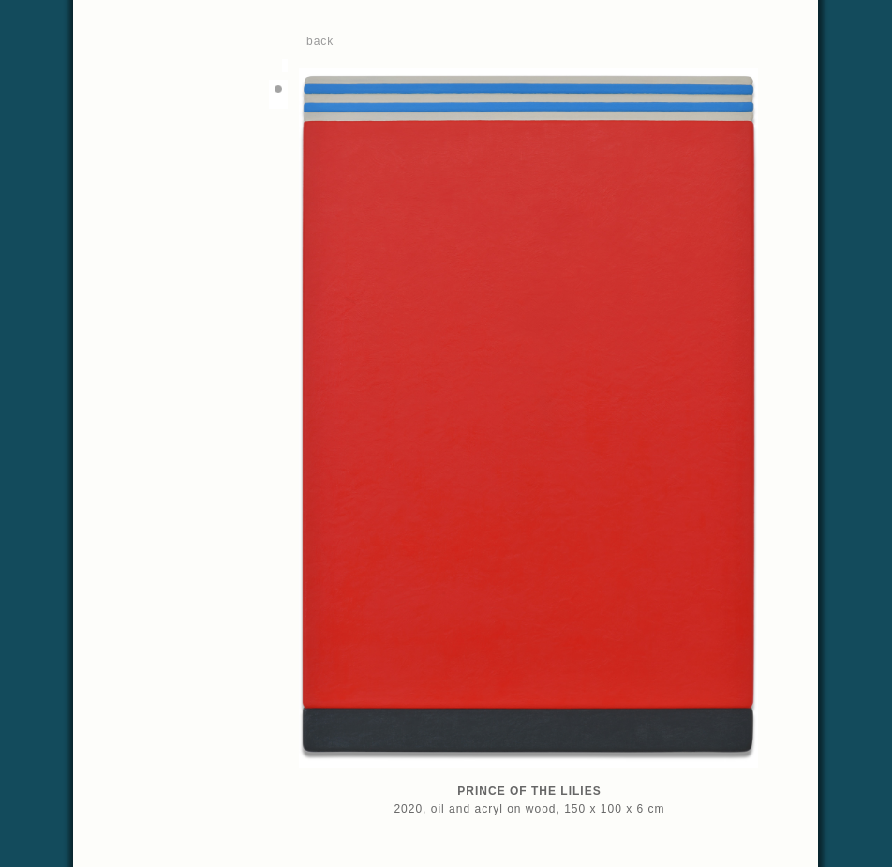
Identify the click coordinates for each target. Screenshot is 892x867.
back (320, 41)
